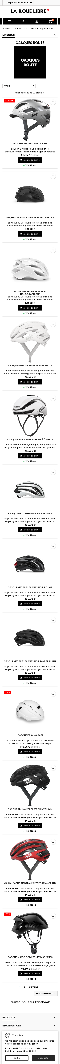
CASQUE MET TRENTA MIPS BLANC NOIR (30, 513)
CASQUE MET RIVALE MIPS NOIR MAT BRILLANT (30, 217)
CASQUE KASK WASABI (30, 735)
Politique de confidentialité (20, 1051)
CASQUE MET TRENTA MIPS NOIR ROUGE (30, 587)
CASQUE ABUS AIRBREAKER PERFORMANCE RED (30, 883)
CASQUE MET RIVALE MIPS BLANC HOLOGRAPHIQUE (30, 293)
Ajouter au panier (30, 160)
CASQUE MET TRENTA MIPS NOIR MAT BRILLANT (30, 661)
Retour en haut (46, 993)
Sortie (17, 1057)
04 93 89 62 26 (24, 2)
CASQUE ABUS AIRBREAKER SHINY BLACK (30, 809)
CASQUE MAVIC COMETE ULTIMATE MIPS (30, 957)
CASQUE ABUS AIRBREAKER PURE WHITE (30, 365)
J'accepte (43, 1057)
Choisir (19, 86)
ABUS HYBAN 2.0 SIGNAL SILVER (30, 143)
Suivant (35, 986)
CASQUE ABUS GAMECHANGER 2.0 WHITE (30, 439)
